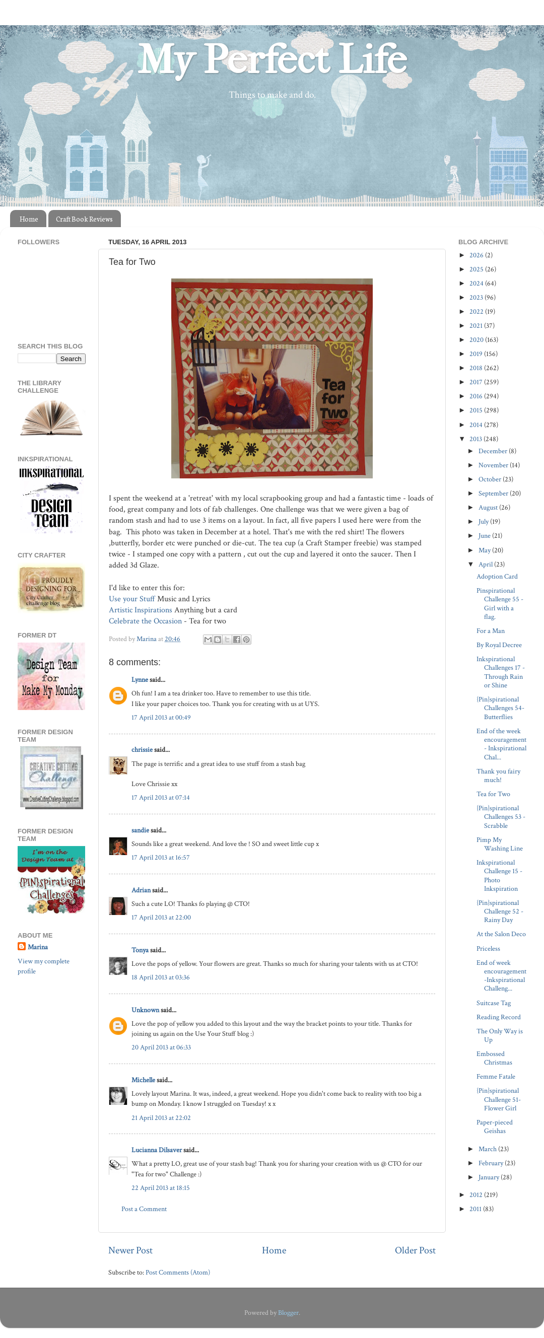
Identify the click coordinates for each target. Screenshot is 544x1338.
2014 (476, 425)
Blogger (288, 1312)
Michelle (143, 1080)
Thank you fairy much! (498, 775)
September (494, 493)
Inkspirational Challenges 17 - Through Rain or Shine (501, 672)
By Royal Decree (499, 645)
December (494, 451)
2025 (477, 269)
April (486, 564)
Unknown (145, 1010)
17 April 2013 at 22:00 (161, 917)
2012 (476, 1195)
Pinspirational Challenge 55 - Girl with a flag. (500, 603)
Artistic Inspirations (140, 610)
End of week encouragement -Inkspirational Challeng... (501, 976)
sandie (140, 830)
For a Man (491, 631)
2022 (477, 311)
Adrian (141, 890)
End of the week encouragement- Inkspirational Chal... (501, 744)
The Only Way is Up (500, 1035)
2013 (476, 439)
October (491, 479)
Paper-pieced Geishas (495, 1126)
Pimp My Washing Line (500, 844)
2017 (476, 382)
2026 (477, 255)
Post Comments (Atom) (178, 1272)
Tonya (140, 950)
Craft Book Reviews (84, 219)
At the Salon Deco (501, 934)
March (488, 1149)
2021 (476, 325)
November (494, 465)
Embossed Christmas (494, 1058)
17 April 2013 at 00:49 (161, 717)
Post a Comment (144, 1209)
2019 (476, 354)
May (485, 550)
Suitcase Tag (494, 1003)
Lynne (139, 679)
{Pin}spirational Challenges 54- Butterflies (500, 708)
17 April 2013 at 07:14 (160, 797)
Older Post (415, 1250)
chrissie (142, 749)
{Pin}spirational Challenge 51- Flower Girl (499, 1099)
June (485, 535)
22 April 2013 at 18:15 (160, 1187)
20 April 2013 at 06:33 (161, 1047)
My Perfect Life (272, 60)
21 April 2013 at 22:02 (161, 1117)
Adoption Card (497, 576)
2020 (477, 339)
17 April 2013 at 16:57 (160, 857)
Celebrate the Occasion (145, 621)
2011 (476, 1209)
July (484, 521)
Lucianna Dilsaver (156, 1150)
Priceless (488, 948)
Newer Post (130, 1250)
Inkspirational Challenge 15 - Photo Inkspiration (499, 875)
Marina (38, 947)
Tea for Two (493, 794)
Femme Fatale (496, 1076)
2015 (476, 410)
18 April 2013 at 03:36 (160, 977)
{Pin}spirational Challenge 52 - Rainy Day (500, 911)
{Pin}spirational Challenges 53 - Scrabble (501, 816)
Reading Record (499, 1017)
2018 (476, 368)
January (490, 1177)
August (489, 507)
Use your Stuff (132, 599)
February (492, 1163)
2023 (477, 297)
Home (29, 219)
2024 (477, 283)
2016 (476, 396)
